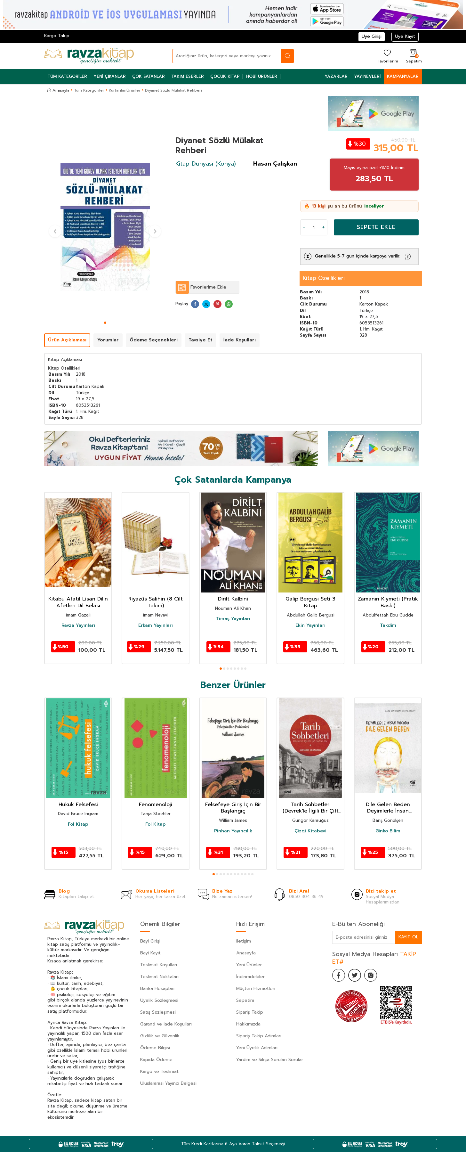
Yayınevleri (367, 76)
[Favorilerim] (387, 56)
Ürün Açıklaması (67, 340)
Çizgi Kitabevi (310, 831)
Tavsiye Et (201, 340)
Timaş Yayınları (233, 619)
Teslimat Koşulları (158, 964)
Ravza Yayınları (78, 625)
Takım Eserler (187, 76)
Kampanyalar (403, 76)
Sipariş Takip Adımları (258, 1036)
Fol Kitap (78, 824)
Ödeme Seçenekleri (154, 340)
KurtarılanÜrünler (125, 90)
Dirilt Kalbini (233, 599)
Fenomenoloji (155, 804)
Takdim (388, 625)
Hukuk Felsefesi (78, 804)
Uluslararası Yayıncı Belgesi (168, 1083)
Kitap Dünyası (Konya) (205, 163)
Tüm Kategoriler (67, 76)
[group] (105, 227)
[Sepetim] (413, 56)
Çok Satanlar (148, 76)
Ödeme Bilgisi (155, 1047)
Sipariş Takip (249, 1012)
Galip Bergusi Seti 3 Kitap (310, 602)
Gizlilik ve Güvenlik (160, 1036)
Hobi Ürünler (261, 76)
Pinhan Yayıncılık (233, 831)
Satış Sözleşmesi (158, 1012)
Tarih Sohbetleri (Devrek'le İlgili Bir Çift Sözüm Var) (311, 808)
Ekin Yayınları (310, 625)
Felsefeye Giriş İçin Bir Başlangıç (233, 808)
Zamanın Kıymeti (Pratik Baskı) (388, 602)
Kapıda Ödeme (156, 1059)
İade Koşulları (239, 340)
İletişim (243, 941)
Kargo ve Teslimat (159, 1071)
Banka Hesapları (157, 988)
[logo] (89, 56)
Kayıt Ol (408, 937)
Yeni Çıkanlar (109, 76)
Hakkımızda (248, 1024)
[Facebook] (338, 975)
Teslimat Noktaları (159, 976)
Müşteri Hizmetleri (255, 988)
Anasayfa (58, 90)
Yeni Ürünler (249, 964)
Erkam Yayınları (155, 625)
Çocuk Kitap (225, 76)
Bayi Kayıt (150, 953)
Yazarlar (336, 76)
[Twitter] (354, 975)
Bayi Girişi (150, 941)
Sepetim (245, 1000)
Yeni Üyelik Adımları (256, 1047)
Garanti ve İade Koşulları (166, 1024)
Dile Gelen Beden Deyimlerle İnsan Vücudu (388, 808)
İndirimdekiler (250, 976)
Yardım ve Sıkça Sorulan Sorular (269, 1059)
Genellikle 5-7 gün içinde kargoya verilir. (357, 256)
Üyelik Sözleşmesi (159, 1000)
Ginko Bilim (387, 831)
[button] (105, 323)
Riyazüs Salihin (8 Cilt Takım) (155, 602)
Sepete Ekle (376, 227)
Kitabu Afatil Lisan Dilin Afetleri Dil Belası (78, 602)
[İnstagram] (370, 975)
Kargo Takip (56, 35)
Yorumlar (108, 340)
